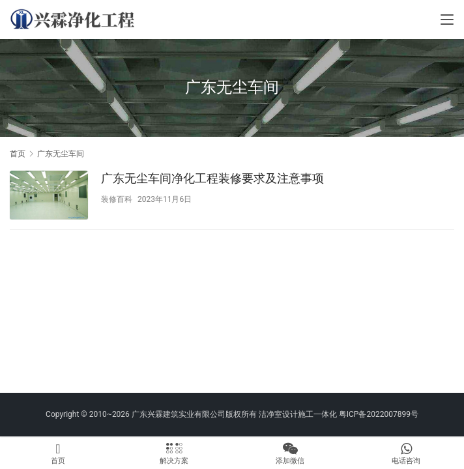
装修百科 (116, 199)
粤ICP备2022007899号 (378, 414)
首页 (17, 153)
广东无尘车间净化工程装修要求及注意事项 (212, 178)
